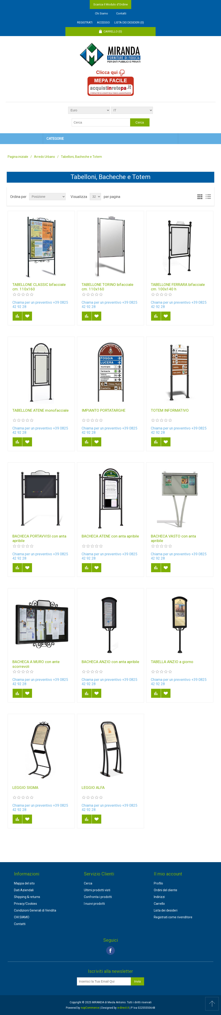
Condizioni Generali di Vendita (35, 910)
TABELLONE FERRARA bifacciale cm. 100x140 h (178, 286)
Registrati (84, 22)
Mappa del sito (24, 883)
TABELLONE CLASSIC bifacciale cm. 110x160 (39, 286)
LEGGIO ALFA (93, 787)
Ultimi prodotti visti (97, 890)
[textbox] (101, 122)
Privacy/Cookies (25, 903)
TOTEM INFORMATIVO (170, 410)
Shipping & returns (27, 897)
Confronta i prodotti (98, 897)
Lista (208, 196)
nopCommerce (90, 1007)
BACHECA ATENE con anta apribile (110, 536)
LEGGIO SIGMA (25, 787)
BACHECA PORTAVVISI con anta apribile (39, 538)
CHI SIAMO (21, 917)
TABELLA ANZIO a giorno (172, 661)
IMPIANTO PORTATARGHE (103, 410)
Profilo (158, 883)
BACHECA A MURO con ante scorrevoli (36, 663)
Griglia (200, 196)
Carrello (159, 903)
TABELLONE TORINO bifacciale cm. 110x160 (107, 286)
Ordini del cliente (165, 890)
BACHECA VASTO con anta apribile (173, 538)
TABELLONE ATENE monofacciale (40, 410)
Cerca (88, 883)
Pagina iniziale (18, 156)
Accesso (103, 22)
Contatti (121, 13)
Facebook (110, 950)
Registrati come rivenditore (173, 917)
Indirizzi (159, 897)
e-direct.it (123, 1007)
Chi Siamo (101, 13)
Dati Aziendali (24, 890)
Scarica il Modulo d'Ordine (110, 4)
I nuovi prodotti (94, 903)
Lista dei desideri (165, 910)
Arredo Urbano (44, 156)
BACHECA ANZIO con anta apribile (110, 661)
